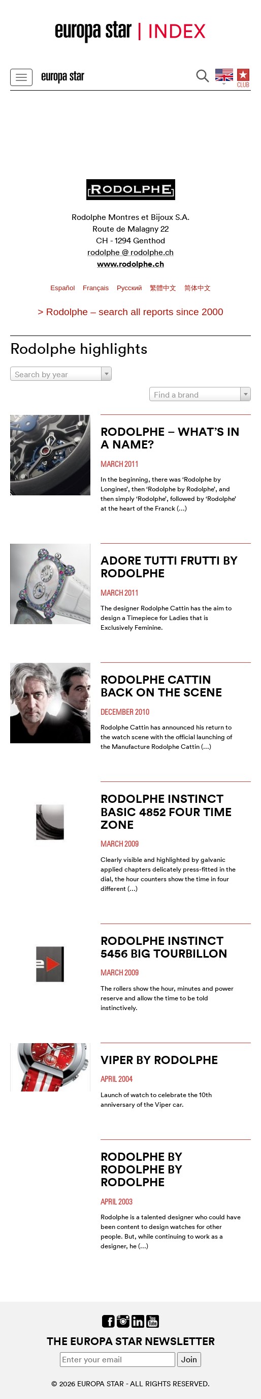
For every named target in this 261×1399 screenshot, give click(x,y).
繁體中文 (164, 288)
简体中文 (197, 288)
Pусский (130, 288)
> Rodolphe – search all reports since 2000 (130, 311)
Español (63, 288)
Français (97, 288)
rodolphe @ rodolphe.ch (130, 252)
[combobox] (61, 374)
